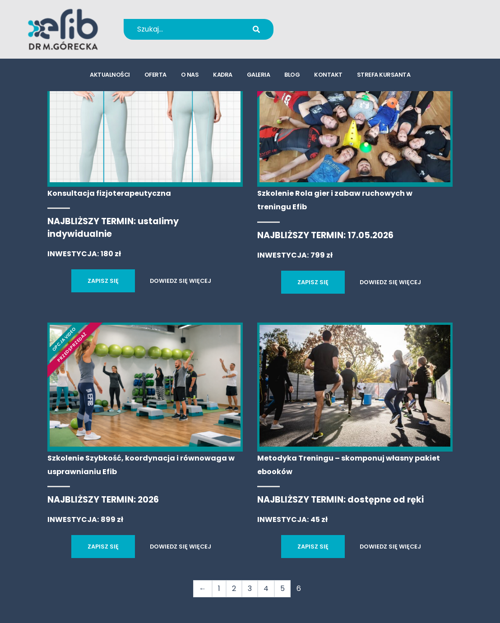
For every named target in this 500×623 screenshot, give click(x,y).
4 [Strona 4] (266, 588)
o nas (190, 74)
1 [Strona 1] (219, 588)
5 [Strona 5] (282, 588)
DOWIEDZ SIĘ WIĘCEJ (180, 281)
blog (292, 74)
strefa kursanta (384, 74)
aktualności (110, 74)
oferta (155, 74)
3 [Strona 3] (250, 588)
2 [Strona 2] (234, 588)
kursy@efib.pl (336, 35)
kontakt (328, 74)
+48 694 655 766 (342, 23)
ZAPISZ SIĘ (103, 281)
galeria (258, 74)
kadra (222, 74)
